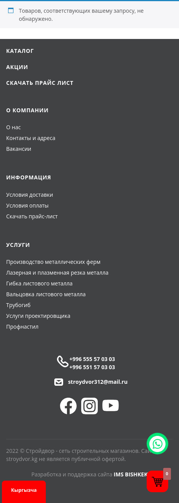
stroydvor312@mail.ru (98, 381)
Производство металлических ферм (53, 261)
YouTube (110, 406)
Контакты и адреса (30, 138)
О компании (27, 110)
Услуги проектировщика (38, 315)
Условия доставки (29, 194)
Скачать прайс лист (40, 82)
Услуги (18, 244)
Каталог (20, 50)
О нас (13, 127)
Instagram (89, 406)
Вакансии (18, 148)
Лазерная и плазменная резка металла (57, 272)
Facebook (68, 406)
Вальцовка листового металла (45, 294)
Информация (28, 177)
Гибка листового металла (39, 283)
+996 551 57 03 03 (92, 367)
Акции (17, 67)
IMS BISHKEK (130, 474)
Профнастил (22, 326)
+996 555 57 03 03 (92, 359)
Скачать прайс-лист (32, 216)
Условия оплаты (27, 205)
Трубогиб (18, 305)
